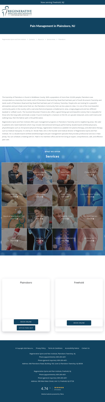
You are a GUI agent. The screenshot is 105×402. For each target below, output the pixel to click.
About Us (41, 39)
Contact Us (86, 348)
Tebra (62, 394)
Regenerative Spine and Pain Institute (14, 39)
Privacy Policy (41, 348)
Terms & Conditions (55, 348)
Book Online (25, 322)
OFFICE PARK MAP (26, 328)
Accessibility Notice (72, 348)
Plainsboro (61, 39)
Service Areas (51, 39)
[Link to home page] (16, 11)
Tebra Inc (30, 348)
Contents (32, 39)
